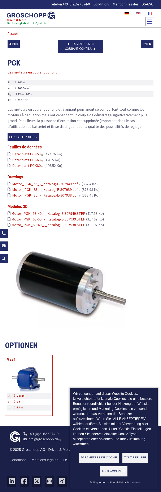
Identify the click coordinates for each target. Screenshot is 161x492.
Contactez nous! (23, 137)
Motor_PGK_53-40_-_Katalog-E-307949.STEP (48, 213)
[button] (70, 282)
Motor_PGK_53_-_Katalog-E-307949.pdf (46, 183)
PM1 (146, 44)
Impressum (134, 482)
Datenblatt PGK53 (28, 154)
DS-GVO (147, 4)
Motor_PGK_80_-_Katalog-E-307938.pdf (46, 195)
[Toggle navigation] (149, 21)
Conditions (101, 4)
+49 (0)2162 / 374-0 (76, 4)
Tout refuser (135, 457)
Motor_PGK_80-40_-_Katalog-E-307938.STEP (48, 224)
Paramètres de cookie (99, 457)
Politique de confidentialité (106, 482)
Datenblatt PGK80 (28, 165)
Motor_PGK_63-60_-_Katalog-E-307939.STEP (48, 219)
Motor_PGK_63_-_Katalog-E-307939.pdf (46, 189)
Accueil (13, 33)
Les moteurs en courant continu (79, 46)
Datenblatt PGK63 (28, 159)
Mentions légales (125, 4)
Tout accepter (114, 471)
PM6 (15, 44)
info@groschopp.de (42, 439)
